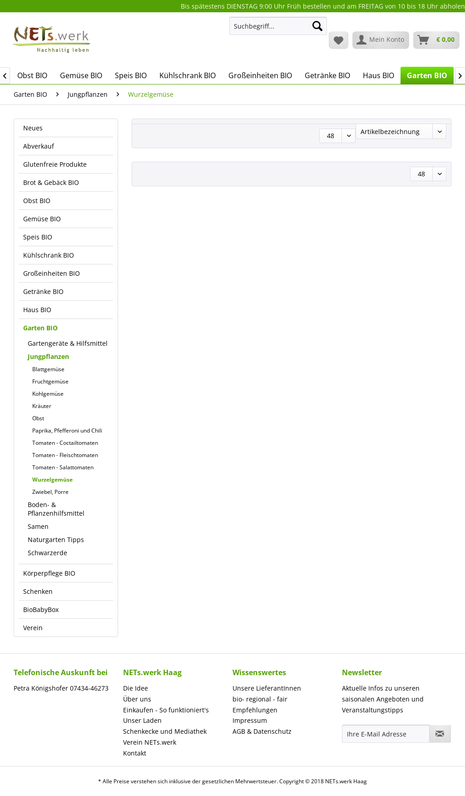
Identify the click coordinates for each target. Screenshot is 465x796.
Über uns (137, 699)
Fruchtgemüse (50, 381)
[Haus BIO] (378, 75)
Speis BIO (37, 237)
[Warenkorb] (436, 40)
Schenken (38, 591)
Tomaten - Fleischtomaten (65, 455)
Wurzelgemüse (52, 479)
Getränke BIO (43, 291)
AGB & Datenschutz (262, 731)
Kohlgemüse (48, 394)
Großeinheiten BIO (51, 273)
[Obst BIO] (32, 75)
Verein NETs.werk (149, 742)
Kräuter (41, 406)
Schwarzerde (47, 552)
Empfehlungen (254, 710)
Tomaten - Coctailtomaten (65, 443)
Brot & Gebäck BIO (51, 182)
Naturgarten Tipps (56, 539)
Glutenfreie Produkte (55, 164)
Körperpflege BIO (49, 573)
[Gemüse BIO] (81, 75)
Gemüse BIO (42, 218)
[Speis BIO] (131, 75)
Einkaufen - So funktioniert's (166, 710)
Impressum (249, 720)
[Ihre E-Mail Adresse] (386, 734)
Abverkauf (38, 146)
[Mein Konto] (380, 40)
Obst (38, 418)
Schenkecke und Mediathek (165, 731)
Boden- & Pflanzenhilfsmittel (56, 508)
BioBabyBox (41, 609)
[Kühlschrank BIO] (187, 75)
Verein (33, 627)
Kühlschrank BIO (48, 255)
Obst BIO (36, 200)
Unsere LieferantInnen (266, 688)
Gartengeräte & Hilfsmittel (68, 343)
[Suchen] (317, 26)
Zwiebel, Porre (50, 492)
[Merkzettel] (338, 40)
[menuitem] (278, 30)
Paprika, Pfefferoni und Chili (67, 430)
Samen (38, 526)
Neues (33, 128)
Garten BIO (40, 327)
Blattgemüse (48, 369)
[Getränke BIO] (327, 75)
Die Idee (135, 688)
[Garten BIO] (427, 75)
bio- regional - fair (259, 699)
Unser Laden (142, 720)
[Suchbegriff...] (278, 26)
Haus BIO (37, 309)
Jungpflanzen (48, 356)
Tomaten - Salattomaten (63, 467)
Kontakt (134, 753)
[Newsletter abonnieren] (440, 734)
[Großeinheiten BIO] (260, 75)
